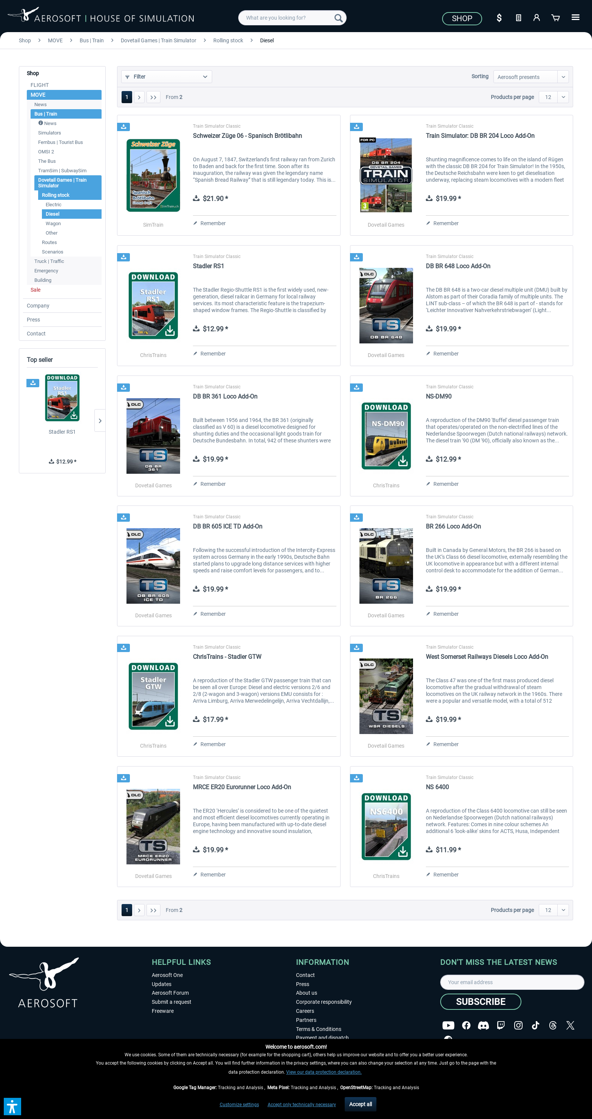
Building (42, 280)
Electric (54, 204)
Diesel (52, 214)
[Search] (339, 17)
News (40, 104)
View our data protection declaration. (324, 1072)
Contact (36, 334)
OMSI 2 (46, 152)
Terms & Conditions (318, 1029)
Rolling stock (55, 195)
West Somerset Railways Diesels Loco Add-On (487, 656)
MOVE (38, 95)
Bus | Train (45, 114)
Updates (161, 984)
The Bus (47, 161)
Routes (49, 242)
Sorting (480, 76)
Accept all (360, 1104)
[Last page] (153, 97)
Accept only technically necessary (302, 1104)
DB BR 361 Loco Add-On (225, 396)
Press (33, 320)
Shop (462, 18)
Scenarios (52, 252)
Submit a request (171, 1002)
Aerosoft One (167, 975)
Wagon (53, 223)
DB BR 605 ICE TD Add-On (227, 526)
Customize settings (239, 1104)
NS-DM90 (439, 396)
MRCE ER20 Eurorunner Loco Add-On (242, 787)
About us (306, 993)
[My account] (537, 17)
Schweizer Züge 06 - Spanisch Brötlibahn (247, 135)
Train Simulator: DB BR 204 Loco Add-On (480, 135)
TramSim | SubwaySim (62, 170)
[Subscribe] (480, 1002)
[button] (12, 1106)
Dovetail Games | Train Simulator (62, 183)
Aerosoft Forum (170, 993)
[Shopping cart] (556, 17)
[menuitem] (292, 17)
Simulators (49, 133)
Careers (305, 1011)
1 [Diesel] (126, 97)
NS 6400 (437, 787)
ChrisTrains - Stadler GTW (227, 656)
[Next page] (139, 97)
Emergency (46, 271)
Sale (35, 290)
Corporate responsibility (324, 1002)
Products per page (512, 97)
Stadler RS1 (62, 432)
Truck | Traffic (49, 261)
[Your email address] (512, 982)
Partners (306, 1020)
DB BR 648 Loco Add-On (458, 266)
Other (51, 233)
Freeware (163, 1011)
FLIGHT (40, 85)
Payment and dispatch (322, 1038)
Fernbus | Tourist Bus (60, 142)
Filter (135, 77)
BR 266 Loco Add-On (453, 526)
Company (38, 306)
